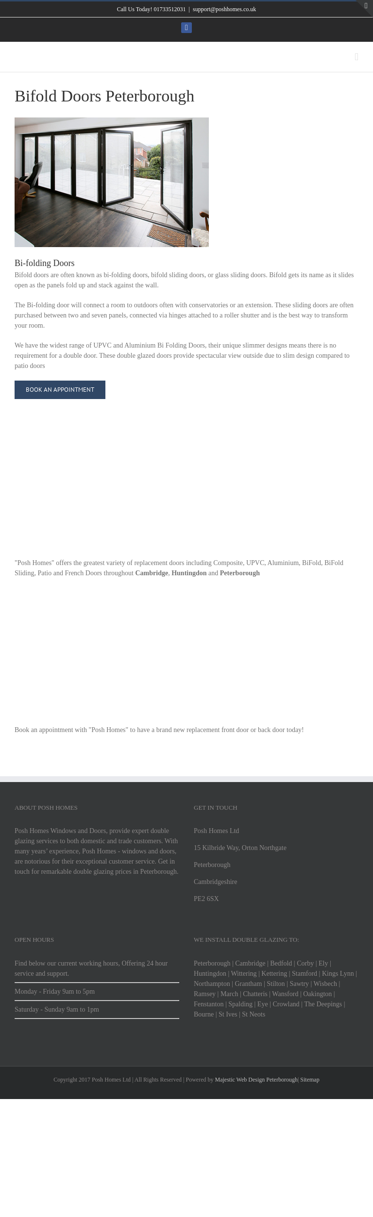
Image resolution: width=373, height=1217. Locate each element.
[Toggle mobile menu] (356, 57)
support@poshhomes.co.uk (224, 9)
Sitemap (309, 1079)
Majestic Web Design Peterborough (256, 1079)
